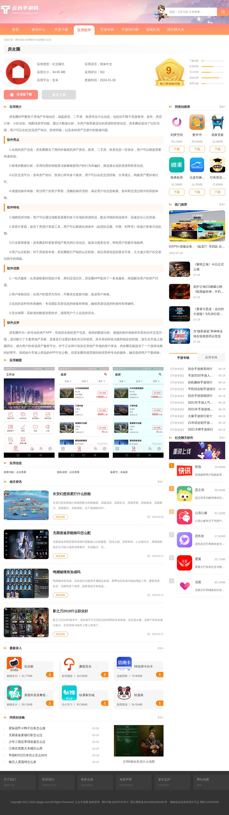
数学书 (197, 134)
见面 (198, 582)
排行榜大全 (175, 29)
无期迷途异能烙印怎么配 (72, 533)
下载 (49, 674)
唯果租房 (177, 177)
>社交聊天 (40, 40)
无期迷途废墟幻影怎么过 (25, 735)
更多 (161, 482)
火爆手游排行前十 (200, 416)
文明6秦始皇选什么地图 (139, 761)
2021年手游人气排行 (201, 402)
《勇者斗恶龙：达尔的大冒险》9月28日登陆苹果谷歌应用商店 (208, 312)
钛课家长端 (86, 695)
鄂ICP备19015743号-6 (115, 802)
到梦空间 (177, 134)
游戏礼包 (153, 29)
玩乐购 (28, 666)
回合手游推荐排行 (200, 368)
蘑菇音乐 (85, 666)
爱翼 (198, 559)
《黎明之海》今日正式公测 (208, 267)
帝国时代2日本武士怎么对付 (28, 755)
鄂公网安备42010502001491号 (148, 802)
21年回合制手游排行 (201, 422)
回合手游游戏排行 (200, 395)
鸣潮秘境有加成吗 (66, 572)
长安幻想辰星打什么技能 (72, 494)
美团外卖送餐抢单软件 (38, 695)
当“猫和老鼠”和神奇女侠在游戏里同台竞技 (208, 334)
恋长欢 (199, 536)
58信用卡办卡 (143, 666)
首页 (15, 29)
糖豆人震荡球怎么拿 (22, 762)
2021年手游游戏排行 (201, 409)
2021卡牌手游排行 (200, 429)
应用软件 (84, 30)
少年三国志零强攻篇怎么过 (27, 741)
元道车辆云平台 (197, 177)
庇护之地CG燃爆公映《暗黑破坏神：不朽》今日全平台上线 (208, 289)
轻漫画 (138, 695)
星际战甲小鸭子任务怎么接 (27, 728)
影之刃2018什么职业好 (70, 611)
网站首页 (19, 40)
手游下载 (61, 29)
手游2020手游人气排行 (201, 375)
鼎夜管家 (217, 134)
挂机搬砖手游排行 (200, 382)
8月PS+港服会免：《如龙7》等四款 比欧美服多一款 (197, 246)
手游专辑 (107, 29)
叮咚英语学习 (217, 177)
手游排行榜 (130, 29)
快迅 (198, 466)
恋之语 (199, 489)
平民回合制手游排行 (201, 389)
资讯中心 (38, 29)
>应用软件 (29, 40)
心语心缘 (201, 512)
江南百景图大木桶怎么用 (25, 748)
